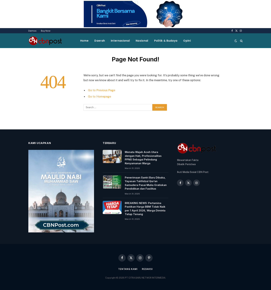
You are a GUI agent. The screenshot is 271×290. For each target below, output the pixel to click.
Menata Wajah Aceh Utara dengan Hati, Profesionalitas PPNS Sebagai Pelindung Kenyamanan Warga (143, 157)
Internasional (120, 40)
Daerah (99, 40)
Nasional (142, 40)
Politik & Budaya (165, 40)
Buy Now (45, 30)
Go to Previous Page (101, 90)
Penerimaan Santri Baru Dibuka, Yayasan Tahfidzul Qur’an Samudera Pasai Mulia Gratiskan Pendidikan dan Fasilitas (146, 183)
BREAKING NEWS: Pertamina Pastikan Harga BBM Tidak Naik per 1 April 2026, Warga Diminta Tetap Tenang (145, 208)
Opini (187, 40)
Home (84, 40)
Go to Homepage (99, 96)
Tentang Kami (128, 269)
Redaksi (147, 269)
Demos (32, 30)
